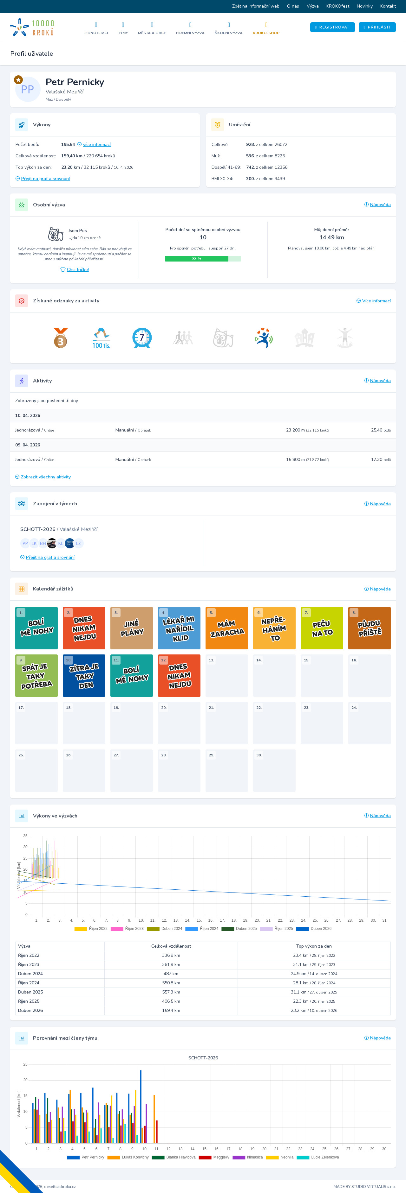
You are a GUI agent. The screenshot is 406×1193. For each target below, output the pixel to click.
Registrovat (332, 27)
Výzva (313, 6)
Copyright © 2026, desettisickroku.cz (43, 1186)
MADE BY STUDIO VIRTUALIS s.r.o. (365, 1186)
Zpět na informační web (255, 6)
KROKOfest (337, 6)
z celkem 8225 (265, 156)
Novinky (365, 6)
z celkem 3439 (265, 179)
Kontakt (388, 6)
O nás (293, 6)
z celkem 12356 (266, 167)
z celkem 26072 (266, 145)
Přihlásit (377, 27)
